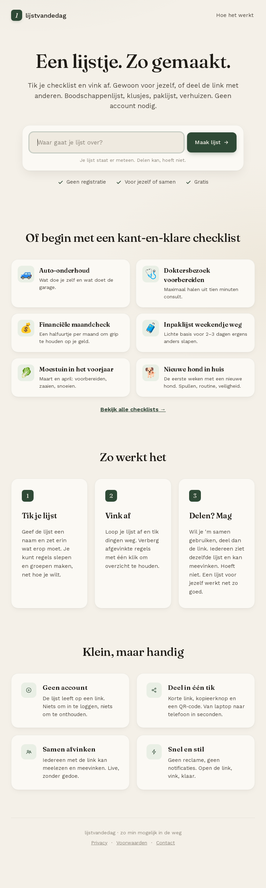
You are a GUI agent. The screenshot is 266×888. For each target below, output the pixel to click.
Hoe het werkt (235, 15)
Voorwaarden (131, 842)
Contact (165, 842)
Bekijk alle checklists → (133, 409)
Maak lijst (212, 142)
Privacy (99, 842)
